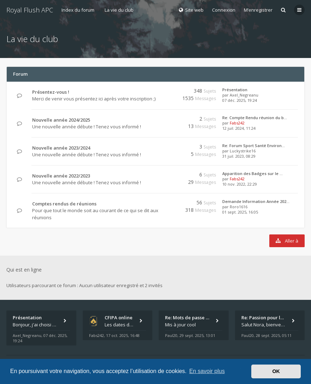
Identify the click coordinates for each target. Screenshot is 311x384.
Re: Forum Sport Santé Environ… (253, 145)
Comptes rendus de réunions (64, 203)
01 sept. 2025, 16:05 (240, 212)
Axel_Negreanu (244, 95)
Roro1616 (238, 206)
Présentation (234, 89)
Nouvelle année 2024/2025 (61, 120)
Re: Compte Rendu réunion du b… (254, 117)
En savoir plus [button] (207, 371)
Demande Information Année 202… (255, 201)
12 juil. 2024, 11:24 (239, 128)
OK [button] (276, 371)
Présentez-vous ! (50, 92)
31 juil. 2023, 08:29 (239, 156)
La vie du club (119, 10)
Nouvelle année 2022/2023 (61, 176)
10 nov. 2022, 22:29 (239, 184)
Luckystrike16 (243, 150)
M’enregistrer (258, 10)
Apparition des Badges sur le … (252, 173)
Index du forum (77, 10)
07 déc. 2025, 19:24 (239, 100)
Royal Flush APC (29, 10)
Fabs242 (237, 123)
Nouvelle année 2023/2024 (61, 148)
